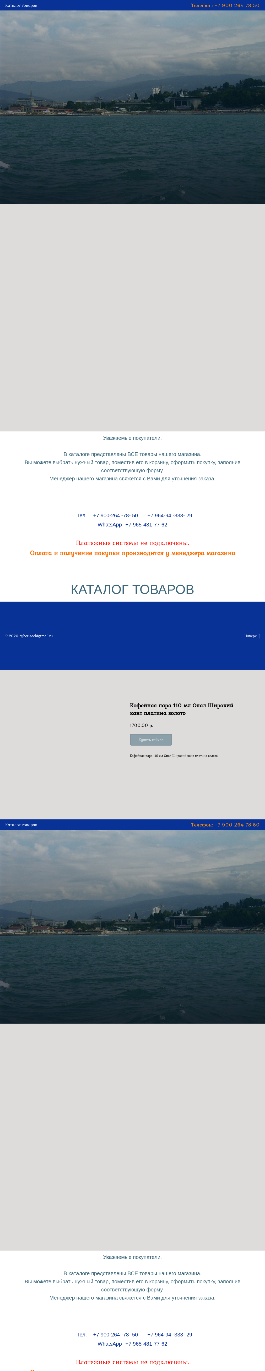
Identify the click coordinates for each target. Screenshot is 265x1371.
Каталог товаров (21, 5)
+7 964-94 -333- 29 (170, 515)
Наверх (252, 636)
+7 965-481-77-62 (146, 525)
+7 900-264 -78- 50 (115, 515)
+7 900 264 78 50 (237, 5)
